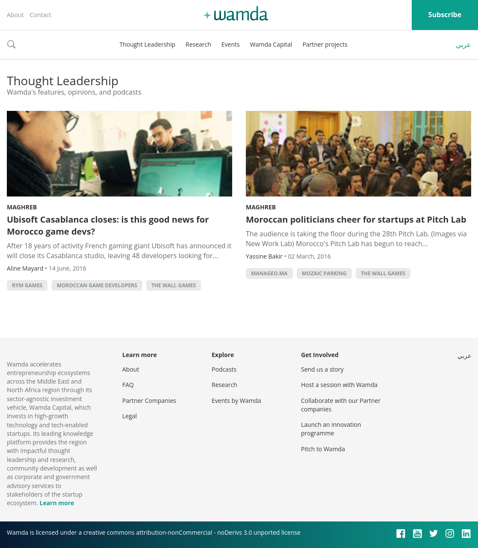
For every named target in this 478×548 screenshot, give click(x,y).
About (15, 15)
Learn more (56, 503)
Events (230, 44)
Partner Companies (149, 400)
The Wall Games (173, 285)
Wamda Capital (271, 44)
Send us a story (322, 369)
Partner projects (324, 44)
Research (198, 44)
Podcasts (224, 369)
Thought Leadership (147, 44)
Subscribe (444, 14)
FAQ (128, 385)
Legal (129, 416)
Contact (40, 15)
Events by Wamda (236, 400)
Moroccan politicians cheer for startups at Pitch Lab (356, 219)
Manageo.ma (269, 273)
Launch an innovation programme (331, 428)
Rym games (27, 285)
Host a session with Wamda (339, 385)
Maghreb (22, 207)
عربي (463, 44)
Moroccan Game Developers (97, 285)
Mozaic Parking (324, 273)
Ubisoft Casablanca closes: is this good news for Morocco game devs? (108, 225)
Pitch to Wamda (323, 449)
